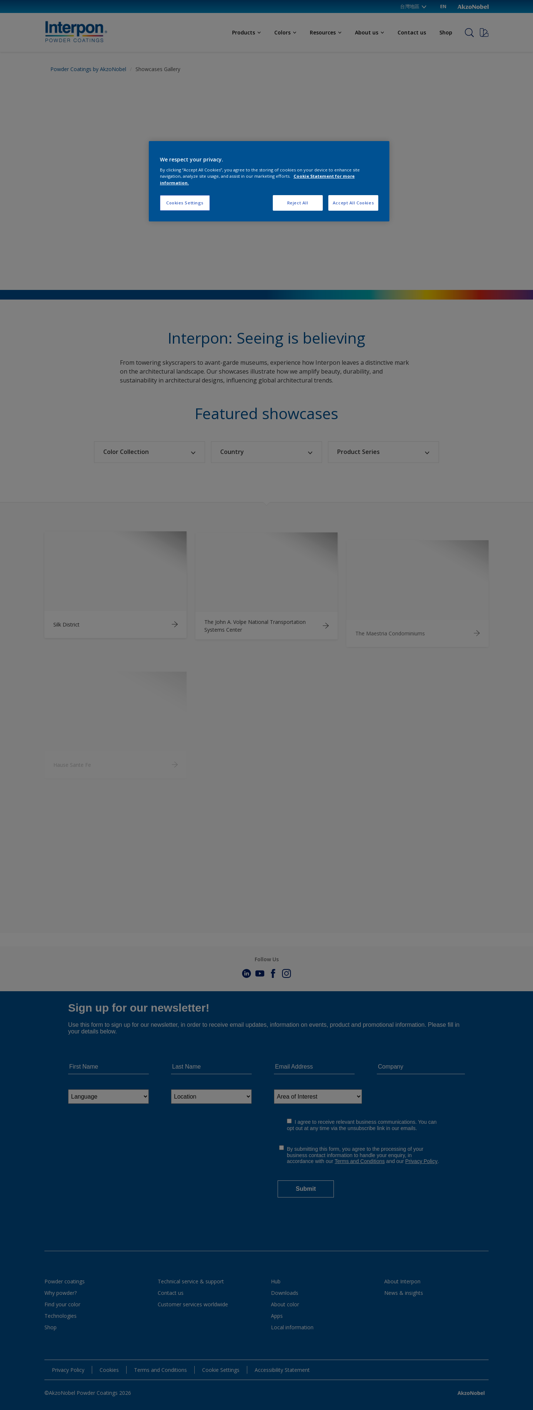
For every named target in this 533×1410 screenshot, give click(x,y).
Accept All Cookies (353, 203)
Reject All (297, 203)
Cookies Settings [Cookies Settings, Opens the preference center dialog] (185, 203)
